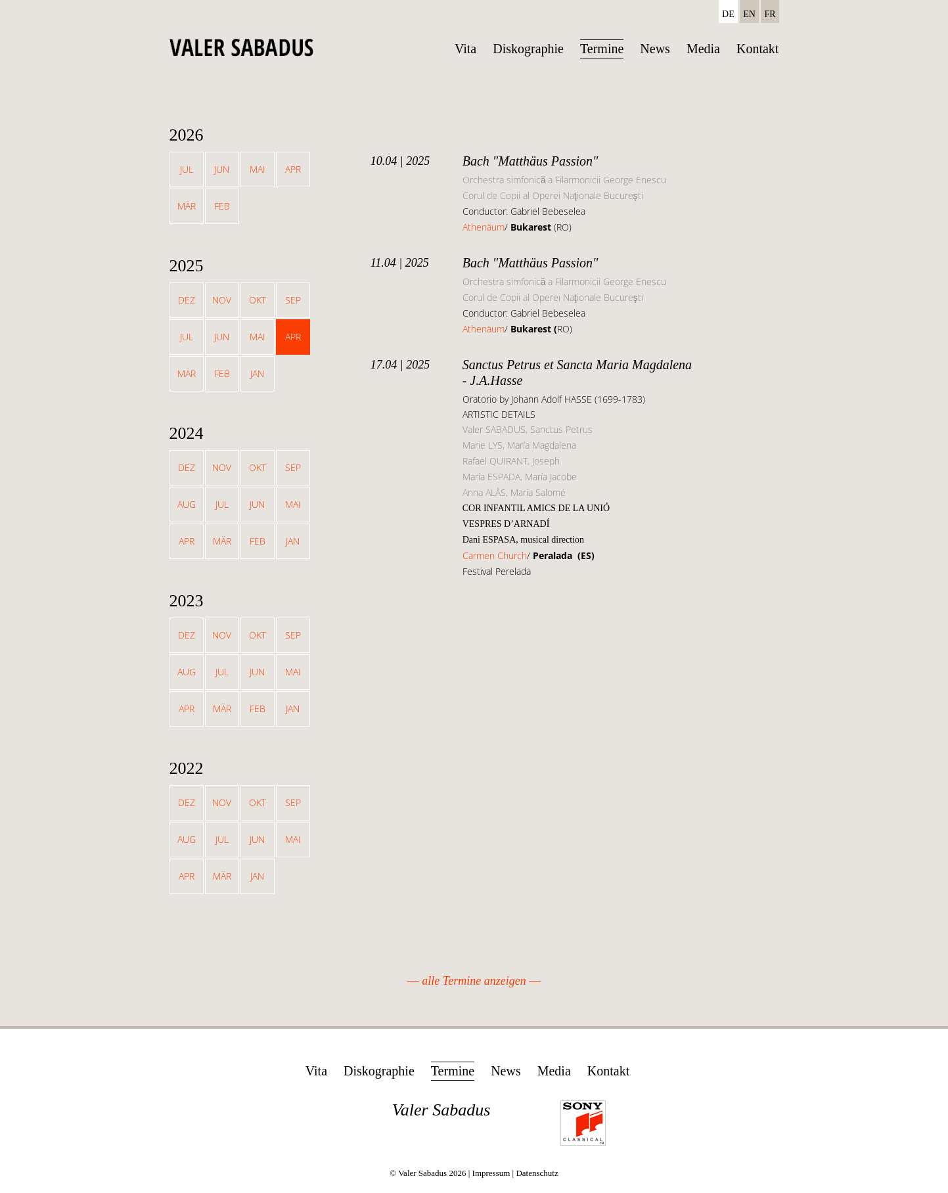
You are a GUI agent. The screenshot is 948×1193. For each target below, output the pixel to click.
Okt (257, 300)
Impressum (491, 1173)
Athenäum (484, 227)
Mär (186, 206)
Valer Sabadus (441, 1109)
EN (749, 14)
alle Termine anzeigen (474, 980)
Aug (186, 504)
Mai (257, 169)
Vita (465, 48)
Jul (186, 169)
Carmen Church (495, 555)
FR (769, 14)
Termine (601, 48)
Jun (221, 169)
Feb (222, 206)
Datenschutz (537, 1173)
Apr (293, 169)
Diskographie (528, 48)
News (655, 48)
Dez (186, 300)
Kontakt (757, 48)
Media (703, 48)
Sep (293, 300)
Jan (257, 373)
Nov (221, 300)
